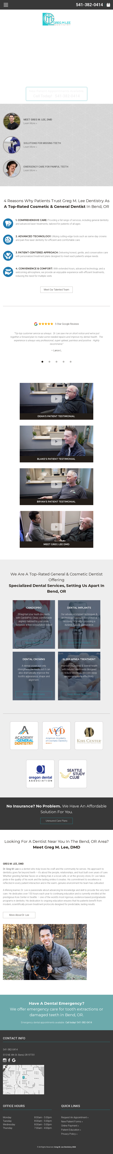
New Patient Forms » (72, 1121)
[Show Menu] (6, 5)
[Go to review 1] (42, 361)
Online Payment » (70, 1125)
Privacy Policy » (69, 1134)
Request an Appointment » (74, 1117)
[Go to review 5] (70, 361)
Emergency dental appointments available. (56, 1022)
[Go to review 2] (49, 361)
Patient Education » (71, 1129)
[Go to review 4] (63, 361)
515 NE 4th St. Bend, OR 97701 (19, 1054)
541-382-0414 (89, 4)
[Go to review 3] (56, 361)
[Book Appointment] (108, 5)
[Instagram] (4, 1060)
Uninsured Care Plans (56, 820)
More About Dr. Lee (19, 915)
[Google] (14, 1060)
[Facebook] (9, 1060)
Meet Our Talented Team (56, 289)
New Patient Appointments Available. (56, 91)
